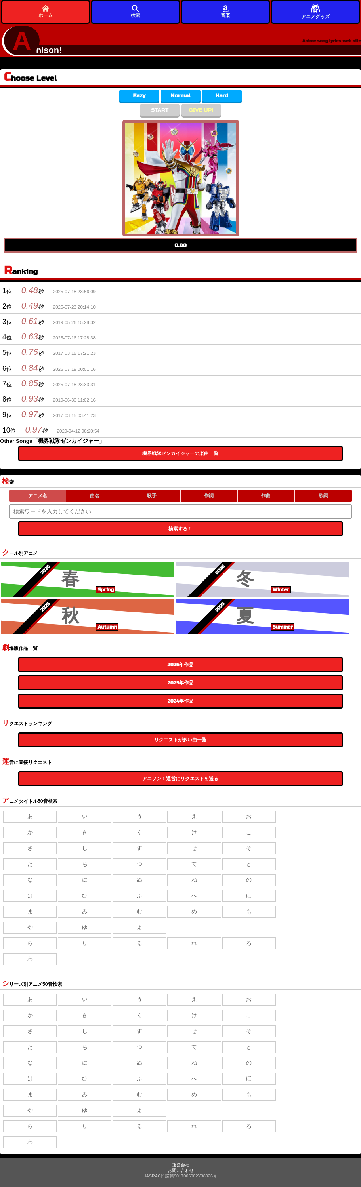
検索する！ (180, 529)
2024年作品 (181, 701)
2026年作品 (181, 664)
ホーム (45, 11)
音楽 (225, 11)
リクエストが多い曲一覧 (180, 740)
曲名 (94, 496)
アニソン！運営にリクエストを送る (180, 778)
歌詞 (323, 496)
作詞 (209, 496)
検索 (135, 11)
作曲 (266, 496)
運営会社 (180, 1164)
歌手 (152, 496)
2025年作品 (180, 683)
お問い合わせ (181, 1170)
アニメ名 (37, 496)
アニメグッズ (315, 11)
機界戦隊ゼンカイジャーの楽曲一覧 (180, 453)
